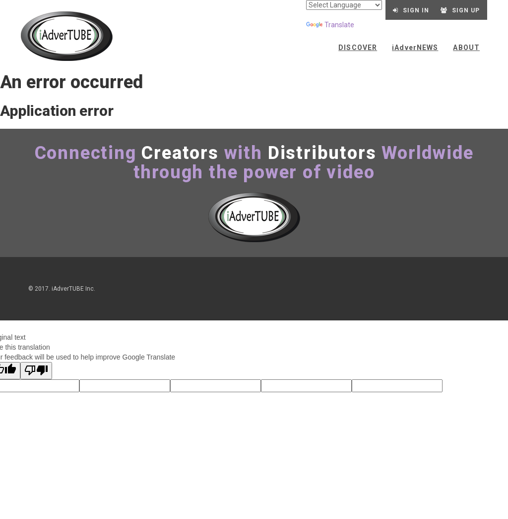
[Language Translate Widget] (344, 5)
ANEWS (415, 48)
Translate (330, 25)
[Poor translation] (36, 370)
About (466, 48)
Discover (357, 48)
